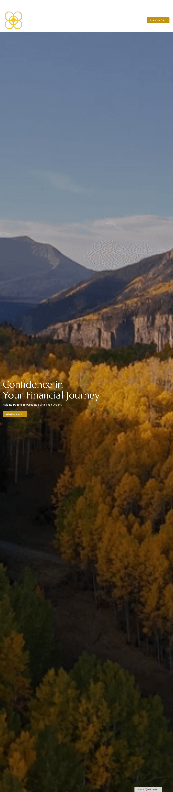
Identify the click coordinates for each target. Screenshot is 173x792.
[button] (96, 12)
